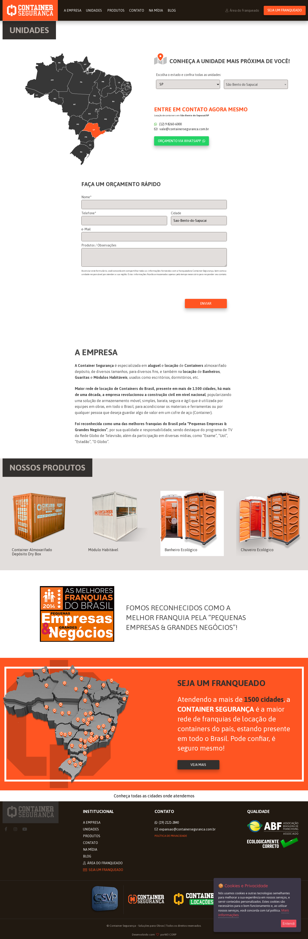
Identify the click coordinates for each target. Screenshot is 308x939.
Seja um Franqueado (284, 10)
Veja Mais (198, 765)
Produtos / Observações (98, 245)
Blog (172, 10)
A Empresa (73, 10)
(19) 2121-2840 (167, 822)
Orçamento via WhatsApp (181, 141)
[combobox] (256, 84)
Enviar (205, 304)
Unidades (95, 10)
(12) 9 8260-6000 (168, 124)
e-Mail (86, 229)
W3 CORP (170, 934)
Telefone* (88, 213)
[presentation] (116, 296)
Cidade (176, 213)
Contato (137, 10)
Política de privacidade (171, 835)
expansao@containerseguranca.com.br (185, 829)
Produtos (116, 10)
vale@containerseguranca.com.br (181, 129)
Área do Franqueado (242, 10)
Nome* (86, 197)
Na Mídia (156, 10)
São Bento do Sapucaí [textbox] (242, 85)
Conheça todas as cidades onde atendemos (154, 795)
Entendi (289, 923)
